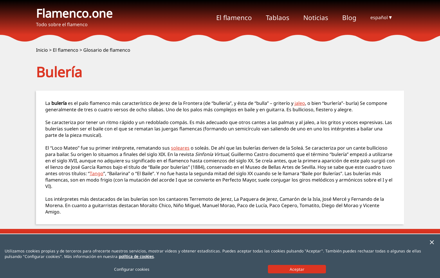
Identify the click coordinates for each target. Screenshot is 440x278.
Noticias (315, 17)
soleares (180, 148)
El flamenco (65, 50)
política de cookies (136, 256)
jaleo (300, 103)
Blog (349, 17)
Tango (96, 173)
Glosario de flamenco (106, 50)
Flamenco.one (74, 13)
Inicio (42, 50)
